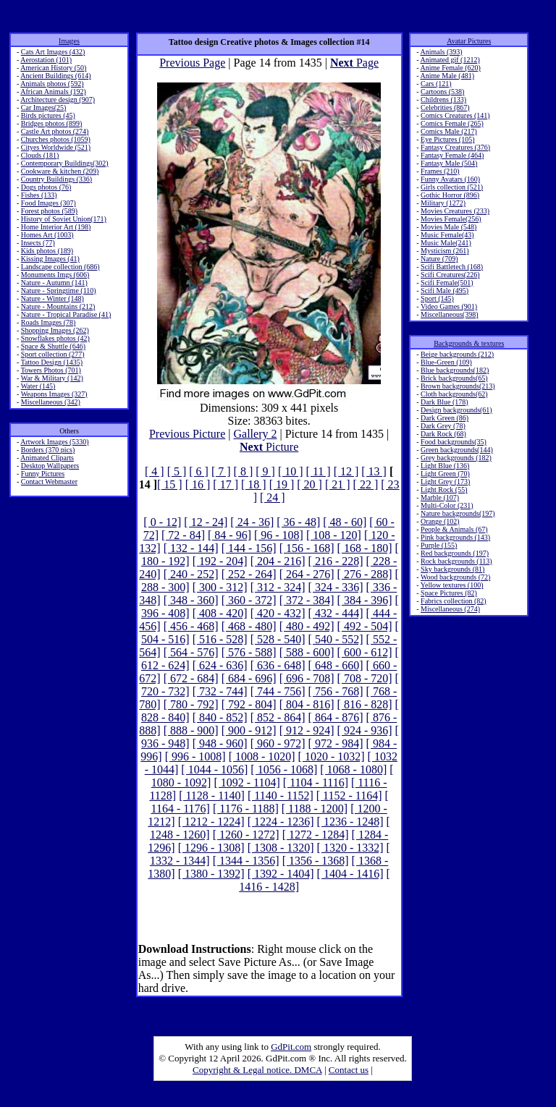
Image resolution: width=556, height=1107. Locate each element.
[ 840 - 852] (220, 717)
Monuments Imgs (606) (55, 275)
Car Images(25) (43, 107)
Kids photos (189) (47, 251)
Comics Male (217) (449, 131)
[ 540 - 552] (335, 639)
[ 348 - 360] (191, 600)
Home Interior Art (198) (55, 227)
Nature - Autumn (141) (54, 283)
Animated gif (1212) (450, 60)
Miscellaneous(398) (449, 314)
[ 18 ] (253, 484)
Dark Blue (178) (444, 402)
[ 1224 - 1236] (281, 821)
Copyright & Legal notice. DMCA (257, 1069)
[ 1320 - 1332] (350, 847)
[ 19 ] (282, 484)
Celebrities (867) (445, 107)
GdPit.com (291, 1046)
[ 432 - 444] (335, 613)
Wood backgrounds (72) (455, 577)
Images (69, 41)
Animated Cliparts (47, 458)
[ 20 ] (309, 484)
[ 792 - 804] (249, 704)
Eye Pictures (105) (447, 139)
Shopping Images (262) (55, 330)
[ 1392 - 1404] (281, 874)
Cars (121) (436, 84)
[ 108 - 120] (333, 535)
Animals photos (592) (51, 84)
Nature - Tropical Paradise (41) (66, 314)
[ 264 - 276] (306, 574)
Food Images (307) (48, 203)
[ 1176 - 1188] (246, 808)
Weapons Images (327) (54, 394)
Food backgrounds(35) (453, 442)
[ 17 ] (225, 484)
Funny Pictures (42, 474)
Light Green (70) (445, 474)
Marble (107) (440, 497)
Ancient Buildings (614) (55, 76)
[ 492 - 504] (364, 626)
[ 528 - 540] (278, 639)
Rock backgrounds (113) (456, 561)
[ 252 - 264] (249, 574)
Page (354, 62)
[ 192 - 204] (220, 561)
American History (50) (53, 68)
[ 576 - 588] (249, 652)
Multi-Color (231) (447, 505)
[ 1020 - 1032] (331, 756)
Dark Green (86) (444, 418)
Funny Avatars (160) (450, 179)
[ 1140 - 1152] (280, 795)
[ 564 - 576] (191, 652)
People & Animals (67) (454, 529)
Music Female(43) (447, 235)
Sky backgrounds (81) (452, 569)
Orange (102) (440, 521)
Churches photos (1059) (55, 139)
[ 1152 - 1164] (349, 795)
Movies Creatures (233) (455, 211)
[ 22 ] (366, 484)
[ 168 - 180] (364, 548)
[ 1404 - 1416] (350, 874)
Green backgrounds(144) (457, 450)
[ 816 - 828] (364, 704)
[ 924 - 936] (364, 730)
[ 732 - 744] (220, 691)
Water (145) (38, 386)
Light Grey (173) (445, 481)
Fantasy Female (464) (452, 155)
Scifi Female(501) (447, 283)
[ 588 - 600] (306, 652)
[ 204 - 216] (278, 561)
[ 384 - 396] (364, 600)
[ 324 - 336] (335, 587)
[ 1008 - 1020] (262, 756)
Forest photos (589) (49, 211)
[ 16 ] (198, 484)
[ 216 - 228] (335, 561)
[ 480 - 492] (306, 626)
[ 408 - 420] (220, 613)
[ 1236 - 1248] (350, 821)
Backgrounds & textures (469, 343)
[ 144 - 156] (249, 548)
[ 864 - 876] (335, 717)
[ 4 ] (154, 471)
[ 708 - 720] (364, 678)
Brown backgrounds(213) (457, 386)
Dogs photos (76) (46, 187)
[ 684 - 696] (249, 678)
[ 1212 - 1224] (211, 821)
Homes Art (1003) (47, 235)
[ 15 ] (169, 484)
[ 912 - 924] (306, 730)
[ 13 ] (374, 471)
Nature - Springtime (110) (58, 290)
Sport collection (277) (53, 354)
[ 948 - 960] (220, 743)
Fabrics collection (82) (453, 601)
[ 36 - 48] (298, 522)
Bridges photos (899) (51, 123)
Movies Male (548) (448, 227)
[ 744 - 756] (278, 691)
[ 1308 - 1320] (281, 847)
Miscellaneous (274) (450, 609)
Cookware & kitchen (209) (59, 171)
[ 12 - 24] (205, 522)
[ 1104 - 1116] (315, 782)
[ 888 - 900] (191, 730)
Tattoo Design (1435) (52, 362)
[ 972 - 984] (335, 743)
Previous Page (192, 62)
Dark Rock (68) (443, 434)
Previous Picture (187, 434)
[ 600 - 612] (364, 652)
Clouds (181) (40, 155)
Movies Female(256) (451, 219)
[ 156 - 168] (306, 548)
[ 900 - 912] (249, 730)
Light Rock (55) (444, 489)
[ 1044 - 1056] (214, 769)
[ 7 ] (221, 471)
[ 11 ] (318, 471)
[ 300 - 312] (220, 587)
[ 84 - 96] (229, 535)
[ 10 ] (290, 471)
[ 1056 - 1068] (283, 769)
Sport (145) (437, 298)
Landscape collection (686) (60, 267)
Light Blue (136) (445, 466)
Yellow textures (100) (452, 585)
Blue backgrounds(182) (455, 370)
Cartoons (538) (442, 92)
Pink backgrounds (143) (455, 537)
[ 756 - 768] (335, 691)
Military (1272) (443, 203)
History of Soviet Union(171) (63, 219)
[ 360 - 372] (249, 600)
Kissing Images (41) (50, 259)
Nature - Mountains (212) (58, 306)
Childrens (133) (443, 99)
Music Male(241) (446, 243)
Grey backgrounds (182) (456, 458)
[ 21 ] (337, 484)
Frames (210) (440, 171)
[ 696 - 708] (306, 678)
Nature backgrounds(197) (457, 513)
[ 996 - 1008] (195, 756)
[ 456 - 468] (191, 626)
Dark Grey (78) (443, 426)
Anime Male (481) (447, 76)
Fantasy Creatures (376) (455, 147)
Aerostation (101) (46, 60)
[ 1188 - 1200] (315, 808)
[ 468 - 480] (249, 626)
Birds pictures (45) (48, 115)
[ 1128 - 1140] (212, 795)
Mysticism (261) (444, 251)
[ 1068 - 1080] (353, 769)
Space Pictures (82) (449, 593)
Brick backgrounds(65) (454, 378)
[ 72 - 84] (183, 535)
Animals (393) (442, 52)
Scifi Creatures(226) (450, 275)
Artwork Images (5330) (54, 442)
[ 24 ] (272, 497)
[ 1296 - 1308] (211, 847)
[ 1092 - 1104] (246, 782)
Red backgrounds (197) (455, 553)
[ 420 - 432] (278, 613)
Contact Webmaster (49, 481)
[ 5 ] (177, 471)
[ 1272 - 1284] (315, 834)
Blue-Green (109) (446, 362)
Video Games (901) (449, 306)
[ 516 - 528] (220, 639)
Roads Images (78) (48, 322)
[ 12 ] (346, 471)
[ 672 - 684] (191, 678)
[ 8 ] (243, 471)
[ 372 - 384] (306, 600)
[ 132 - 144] (191, 548)
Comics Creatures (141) (455, 115)
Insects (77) (38, 243)
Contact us (348, 1069)
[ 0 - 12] (162, 522)
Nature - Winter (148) (52, 298)
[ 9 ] (265, 471)
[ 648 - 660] (335, 665)
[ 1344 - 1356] (246, 860)
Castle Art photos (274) (55, 131)
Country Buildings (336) (56, 179)
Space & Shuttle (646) (53, 346)
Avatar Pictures (469, 41)
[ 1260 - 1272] (246, 834)
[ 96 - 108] (278, 535)
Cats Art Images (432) (53, 52)
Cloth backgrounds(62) (454, 394)
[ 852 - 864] (278, 717)
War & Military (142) (52, 378)
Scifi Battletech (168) (452, 267)
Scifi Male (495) (444, 290)
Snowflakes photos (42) (55, 338)
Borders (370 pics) (48, 450)
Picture (269, 447)
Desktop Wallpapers (50, 466)
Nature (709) (439, 259)
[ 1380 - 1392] (211, 874)
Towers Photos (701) (51, 370)
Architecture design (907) (57, 99)
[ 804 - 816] (306, 704)
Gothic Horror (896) (450, 195)
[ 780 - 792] (191, 704)
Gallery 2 (255, 434)
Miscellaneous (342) (50, 402)
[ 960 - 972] (278, 743)
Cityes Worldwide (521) (55, 147)
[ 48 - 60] (344, 522)
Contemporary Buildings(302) (65, 163)
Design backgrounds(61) (456, 410)
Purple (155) (439, 545)
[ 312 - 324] (278, 587)
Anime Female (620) (451, 68)
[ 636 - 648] (278, 665)
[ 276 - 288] (364, 574)
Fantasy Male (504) (449, 163)
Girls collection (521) (452, 187)
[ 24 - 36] (252, 522)
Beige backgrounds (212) (457, 354)
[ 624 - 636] (220, 665)
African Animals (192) (53, 92)
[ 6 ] (198, 471)
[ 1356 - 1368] (315, 860)
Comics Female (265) (452, 123)
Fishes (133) (39, 195)
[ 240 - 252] (191, 574)
